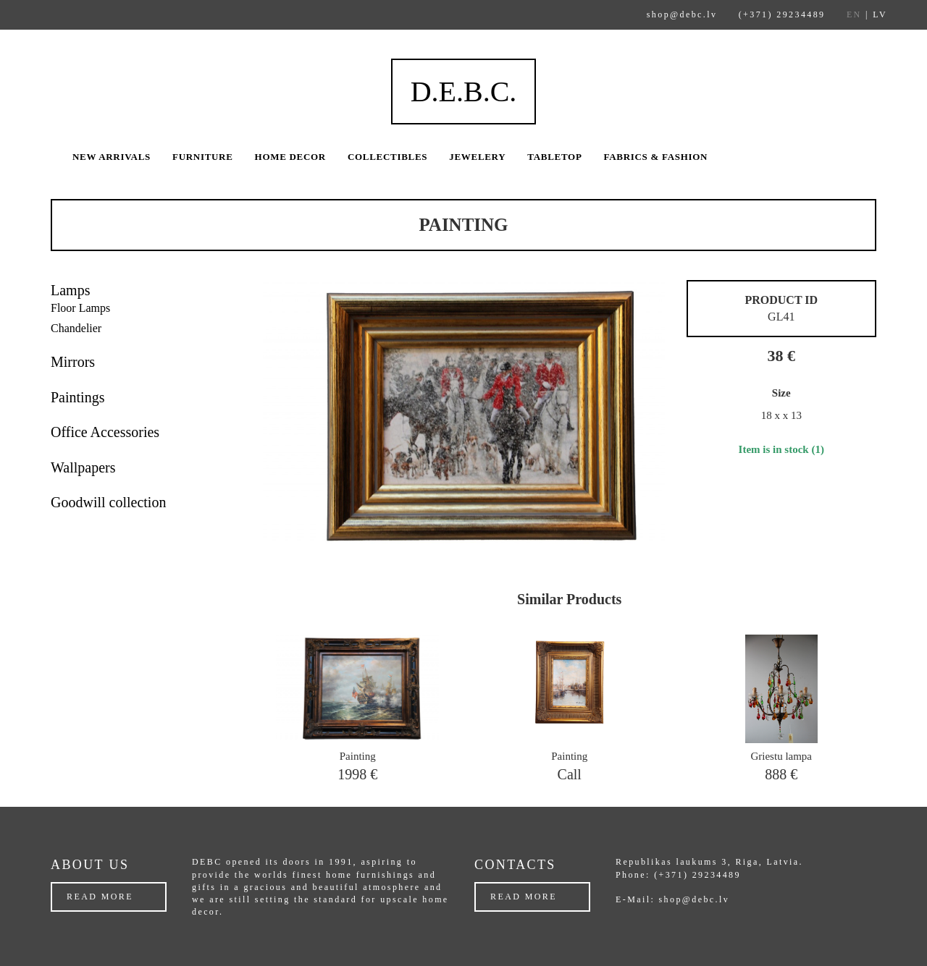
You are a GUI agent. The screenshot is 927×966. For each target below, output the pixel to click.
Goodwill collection (108, 502)
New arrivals (111, 156)
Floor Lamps (80, 308)
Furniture (202, 156)
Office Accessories (105, 432)
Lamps (70, 290)
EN (854, 14)
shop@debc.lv (682, 14)
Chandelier (76, 328)
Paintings (77, 397)
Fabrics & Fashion (656, 156)
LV (880, 14)
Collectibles (387, 156)
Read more (100, 896)
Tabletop (554, 156)
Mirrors (73, 362)
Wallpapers (83, 467)
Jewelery (477, 156)
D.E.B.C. (464, 91)
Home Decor (290, 156)
